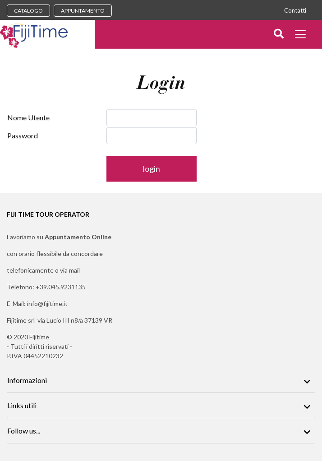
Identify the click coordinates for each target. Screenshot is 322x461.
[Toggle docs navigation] (301, 35)
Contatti (295, 10)
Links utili (22, 405)
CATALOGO (28, 10)
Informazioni (27, 380)
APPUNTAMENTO (83, 10)
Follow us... (23, 430)
